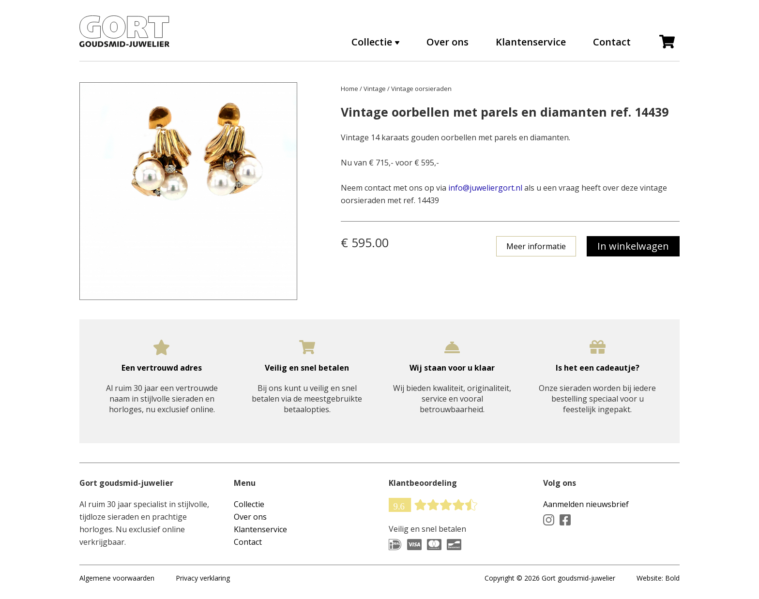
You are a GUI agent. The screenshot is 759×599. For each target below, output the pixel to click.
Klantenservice (531, 42)
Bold (672, 578)
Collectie (371, 42)
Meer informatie (536, 246)
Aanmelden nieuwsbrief (586, 504)
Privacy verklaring (203, 578)
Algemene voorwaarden (116, 578)
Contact (612, 42)
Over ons (447, 42)
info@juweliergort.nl (485, 187)
